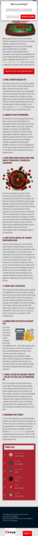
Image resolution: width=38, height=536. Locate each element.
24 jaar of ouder (28, 16)
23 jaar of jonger (13, 17)
